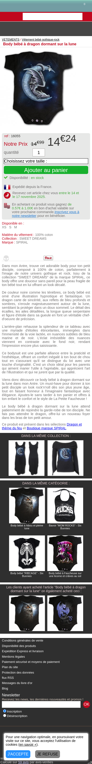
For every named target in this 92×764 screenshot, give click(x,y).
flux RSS (8, 678)
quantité (11, 152)
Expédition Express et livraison (22, 651)
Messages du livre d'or (17, 683)
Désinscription (15, 716)
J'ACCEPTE (18, 754)
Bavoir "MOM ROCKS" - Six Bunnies (65, 527)
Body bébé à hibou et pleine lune (27, 527)
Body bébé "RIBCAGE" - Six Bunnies (26, 574)
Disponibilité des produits (19, 646)
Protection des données (18, 672)
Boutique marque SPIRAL (46, 428)
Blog (5, 688)
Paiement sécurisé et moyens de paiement (31, 662)
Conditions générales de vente (22, 640)
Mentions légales (13, 656)
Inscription (12, 711)
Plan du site (10, 667)
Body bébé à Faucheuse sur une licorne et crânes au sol (65, 574)
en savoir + (28, 744)
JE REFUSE (47, 754)
